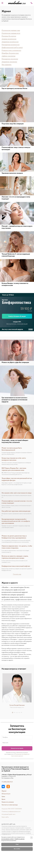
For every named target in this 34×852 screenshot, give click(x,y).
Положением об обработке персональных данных (20, 755)
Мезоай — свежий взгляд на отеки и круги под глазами (17, 227)
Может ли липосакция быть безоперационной (12, 449)
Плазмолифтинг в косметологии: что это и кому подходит (17, 502)
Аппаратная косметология (10, 42)
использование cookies (7, 839)
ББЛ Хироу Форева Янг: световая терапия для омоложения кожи (14, 469)
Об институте (6, 794)
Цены (3, 797)
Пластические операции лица (11, 30)
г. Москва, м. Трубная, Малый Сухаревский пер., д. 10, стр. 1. (17, 775)
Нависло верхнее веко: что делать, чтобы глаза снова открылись (17, 547)
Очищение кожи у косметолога (11, 50)
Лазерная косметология (9, 39)
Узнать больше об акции (17, 316)
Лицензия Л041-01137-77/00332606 (12, 809)
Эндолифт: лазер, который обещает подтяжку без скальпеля (15, 441)
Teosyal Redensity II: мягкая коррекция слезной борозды (16, 255)
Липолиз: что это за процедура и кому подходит (16, 198)
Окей (17, 844)
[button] (12, 712)
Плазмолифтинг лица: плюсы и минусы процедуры (16, 148)
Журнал (4, 791)
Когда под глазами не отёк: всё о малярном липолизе (14, 459)
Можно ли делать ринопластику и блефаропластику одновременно (14, 537)
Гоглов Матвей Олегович (17, 705)
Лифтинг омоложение (8, 56)
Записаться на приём (17, 748)
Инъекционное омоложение (10, 59)
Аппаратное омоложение (9, 62)
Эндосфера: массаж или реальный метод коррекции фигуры (17, 479)
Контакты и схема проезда (10, 805)
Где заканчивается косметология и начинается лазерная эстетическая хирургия (14, 400)
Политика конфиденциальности (11, 812)
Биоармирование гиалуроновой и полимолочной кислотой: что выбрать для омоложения (16, 521)
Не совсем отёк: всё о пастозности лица (16, 493)
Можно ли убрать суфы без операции (15, 362)
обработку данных (19, 839)
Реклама (30, 329)
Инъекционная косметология (10, 45)
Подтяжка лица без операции (13, 124)
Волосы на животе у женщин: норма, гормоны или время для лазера (15, 557)
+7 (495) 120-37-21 (7, 782)
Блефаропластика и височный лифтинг (16, 566)
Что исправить (6, 65)
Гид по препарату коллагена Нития (14, 88)
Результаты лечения (8, 802)
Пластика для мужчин (9, 36)
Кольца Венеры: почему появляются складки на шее (15, 284)
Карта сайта (5, 817)
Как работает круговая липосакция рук (16, 511)
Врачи (3, 799)
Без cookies (17, 849)
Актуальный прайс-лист (8, 814)
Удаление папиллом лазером (12, 173)
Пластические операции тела (11, 33)
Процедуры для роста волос (10, 53)
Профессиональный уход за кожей (12, 47)
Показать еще (17, 574)
